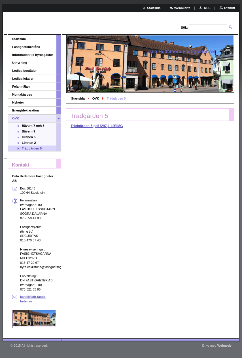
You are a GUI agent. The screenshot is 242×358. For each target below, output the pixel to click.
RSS (207, 8)
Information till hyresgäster (32, 54)
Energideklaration (25, 110)
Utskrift (229, 8)
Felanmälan (21, 86)
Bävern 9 (28, 131)
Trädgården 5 (32, 148)
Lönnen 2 (29, 142)
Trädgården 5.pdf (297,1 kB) (93, 126)
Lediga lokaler (22, 78)
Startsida (78, 98)
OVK (95, 98)
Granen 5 (29, 137)
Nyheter (18, 102)
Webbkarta (182, 8)
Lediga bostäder (24, 70)
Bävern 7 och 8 (33, 125)
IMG (119, 126)
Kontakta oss (22, 94)
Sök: (184, 27)
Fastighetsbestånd (26, 47)
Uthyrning (19, 62)
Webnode (224, 345)
